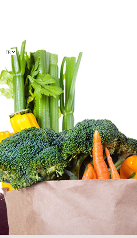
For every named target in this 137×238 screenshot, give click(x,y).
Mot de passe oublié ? (29, 168)
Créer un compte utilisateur (34, 160)
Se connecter (68, 145)
